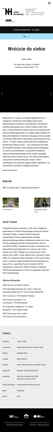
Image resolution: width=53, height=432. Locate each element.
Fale (24, 36)
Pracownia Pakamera (42, 422)
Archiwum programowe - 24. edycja (26, 30)
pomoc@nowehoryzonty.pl (14, 424)
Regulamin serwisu (43, 424)
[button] (51, 94)
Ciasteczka (33, 424)
